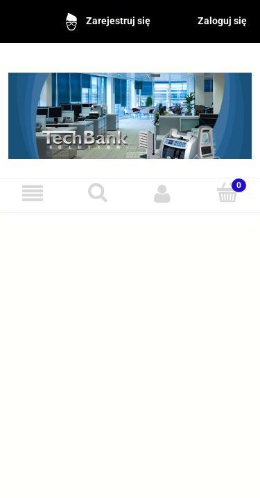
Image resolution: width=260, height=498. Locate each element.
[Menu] (32, 193)
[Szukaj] (97, 192)
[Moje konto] (163, 193)
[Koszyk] (227, 192)
